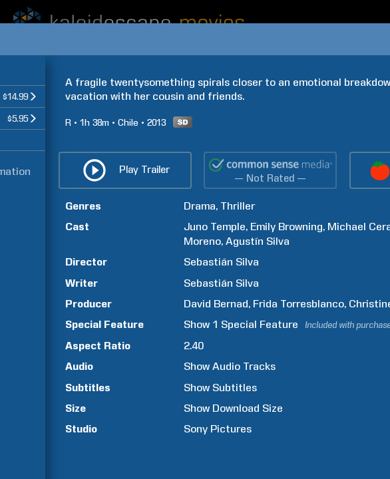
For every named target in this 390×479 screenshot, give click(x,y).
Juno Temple (215, 226)
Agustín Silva (258, 241)
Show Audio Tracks (230, 366)
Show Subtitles (220, 387)
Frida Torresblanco (298, 303)
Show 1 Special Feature (241, 324)
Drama (200, 206)
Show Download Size (233, 408)
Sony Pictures (218, 428)
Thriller (237, 206)
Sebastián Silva (221, 261)
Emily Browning (286, 226)
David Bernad (216, 303)
